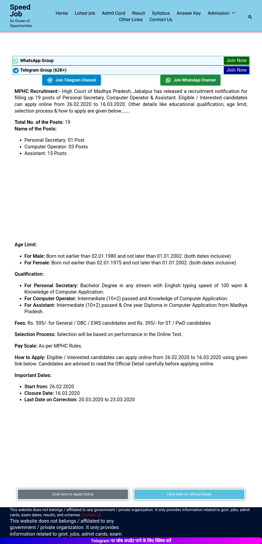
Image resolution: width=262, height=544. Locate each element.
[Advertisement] (131, 43)
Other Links (131, 19)
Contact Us (161, 19)
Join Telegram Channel (71, 80)
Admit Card (113, 13)
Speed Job (20, 10)
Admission (219, 13)
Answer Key (189, 13)
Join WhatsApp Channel (190, 80)
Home (62, 13)
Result (138, 13)
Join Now (236, 61)
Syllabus (161, 13)
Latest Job (85, 13)
